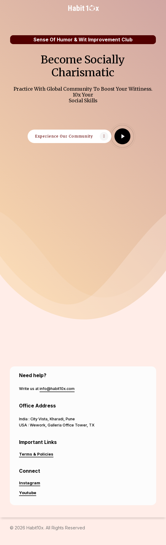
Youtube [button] (27, 492)
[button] (69, 136)
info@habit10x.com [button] (57, 388)
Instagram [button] (29, 482)
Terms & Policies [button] (36, 454)
